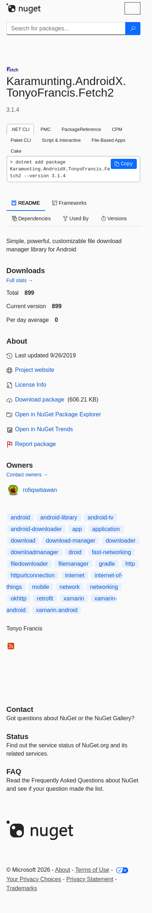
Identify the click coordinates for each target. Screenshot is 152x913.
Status (18, 736)
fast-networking (111, 552)
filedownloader (29, 564)
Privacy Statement (89, 879)
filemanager (73, 564)
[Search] (132, 28)
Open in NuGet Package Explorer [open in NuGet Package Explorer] (58, 414)
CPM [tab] (117, 129)
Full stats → (20, 280)
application (106, 529)
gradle (107, 564)
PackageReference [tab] (81, 129)
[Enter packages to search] (66, 28)
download (23, 541)
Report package (35, 444)
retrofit (45, 598)
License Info (30, 385)
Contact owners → (27, 474)
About (62, 870)
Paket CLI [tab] (21, 140)
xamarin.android (56, 610)
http (130, 564)
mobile (40, 587)
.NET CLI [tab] (20, 129)
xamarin (73, 598)
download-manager (70, 541)
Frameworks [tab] (69, 203)
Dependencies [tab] (31, 218)
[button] (124, 164)
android (20, 517)
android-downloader (36, 529)
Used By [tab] (76, 218)
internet (74, 575)
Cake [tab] (16, 151)
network (69, 587)
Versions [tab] (114, 218)
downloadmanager (35, 552)
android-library (58, 517)
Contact (20, 709)
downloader (121, 541)
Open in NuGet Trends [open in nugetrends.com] (44, 429)
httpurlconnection (33, 575)
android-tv (100, 517)
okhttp (19, 598)
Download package (39, 399)
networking (104, 587)
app (77, 529)
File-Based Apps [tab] (108, 140)
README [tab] (26, 203)
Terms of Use (92, 870)
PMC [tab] (46, 129)
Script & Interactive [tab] (61, 140)
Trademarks (22, 888)
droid (75, 552)
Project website (35, 370)
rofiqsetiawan (40, 490)
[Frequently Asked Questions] (14, 772)
